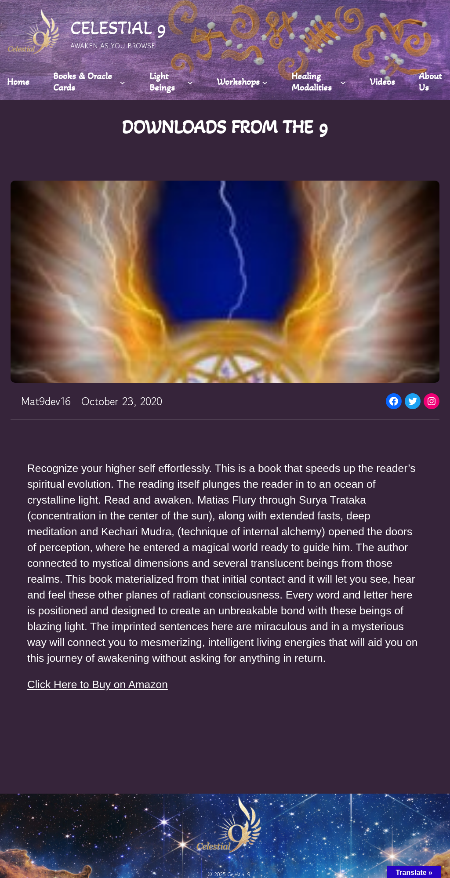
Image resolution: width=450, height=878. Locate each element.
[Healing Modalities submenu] (343, 82)
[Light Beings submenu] (190, 82)
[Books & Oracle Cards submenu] (122, 82)
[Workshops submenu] (265, 82)
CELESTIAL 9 (118, 28)
